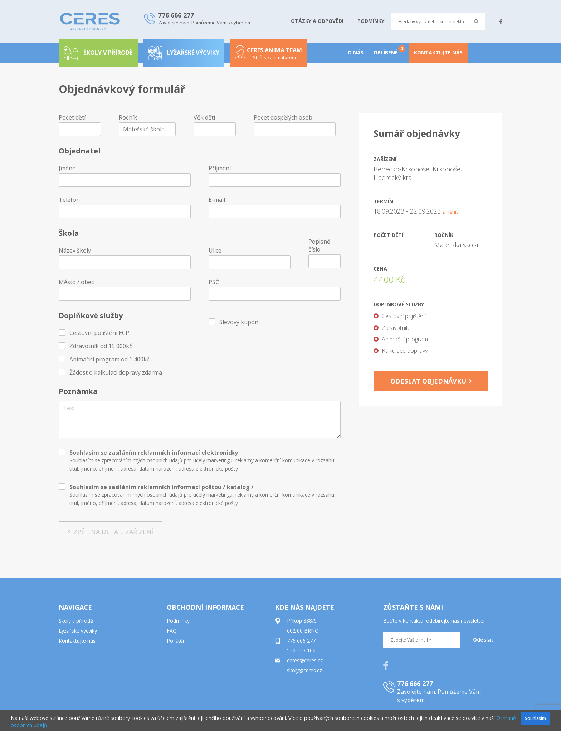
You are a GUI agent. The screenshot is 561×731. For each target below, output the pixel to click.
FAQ (172, 630)
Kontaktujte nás (77, 640)
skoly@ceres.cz (304, 670)
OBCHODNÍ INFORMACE (205, 607)
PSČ (214, 282)
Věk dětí (204, 117)
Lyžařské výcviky (183, 53)
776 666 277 (301, 640)
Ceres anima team (268, 56)
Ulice (215, 250)
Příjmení (220, 168)
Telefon (69, 200)
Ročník (128, 117)
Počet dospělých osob (283, 117)
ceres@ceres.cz (305, 660)
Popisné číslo (319, 245)
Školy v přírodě (76, 620)
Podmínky (178, 620)
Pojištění (177, 640)
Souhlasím (535, 718)
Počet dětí (72, 117)
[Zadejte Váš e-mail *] (421, 640)
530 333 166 (301, 650)
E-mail (217, 200)
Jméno (67, 168)
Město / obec (76, 282)
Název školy (75, 250)
